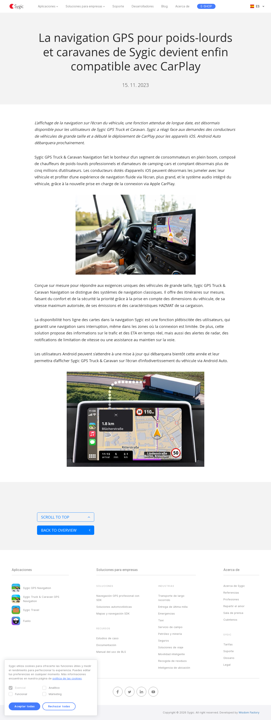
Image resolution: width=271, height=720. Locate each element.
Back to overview (65, 530)
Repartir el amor (234, 606)
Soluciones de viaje (170, 647)
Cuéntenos (230, 619)
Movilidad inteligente (171, 654)
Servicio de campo (170, 627)
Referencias (231, 592)
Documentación (106, 645)
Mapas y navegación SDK (113, 613)
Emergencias (166, 613)
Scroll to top (65, 517)
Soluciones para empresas (84, 6)
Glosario (228, 658)
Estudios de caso (107, 638)
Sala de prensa (233, 613)
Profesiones (231, 599)
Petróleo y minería (170, 633)
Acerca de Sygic (234, 585)
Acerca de (182, 6)
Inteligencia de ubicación (174, 667)
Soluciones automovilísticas (114, 606)
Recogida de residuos (172, 661)
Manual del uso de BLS (111, 651)
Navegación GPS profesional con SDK (117, 598)
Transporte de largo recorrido (171, 598)
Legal (227, 664)
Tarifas (228, 644)
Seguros (163, 640)
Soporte (118, 6)
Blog (164, 6)
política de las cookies (67, 678)
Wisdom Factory (249, 712)
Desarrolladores (143, 6)
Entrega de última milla (173, 606)
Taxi (161, 620)
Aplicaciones (46, 6)
